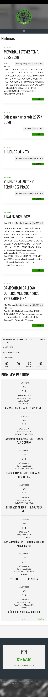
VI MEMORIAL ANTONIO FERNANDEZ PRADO (19, 184)
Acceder (4, 8)
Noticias (7, 47)
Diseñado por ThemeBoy (10, 683)
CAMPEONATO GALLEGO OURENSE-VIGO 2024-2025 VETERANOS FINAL (21, 293)
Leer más (38, 99)
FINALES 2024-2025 (17, 216)
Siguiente (41, 619)
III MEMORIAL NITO (16, 151)
